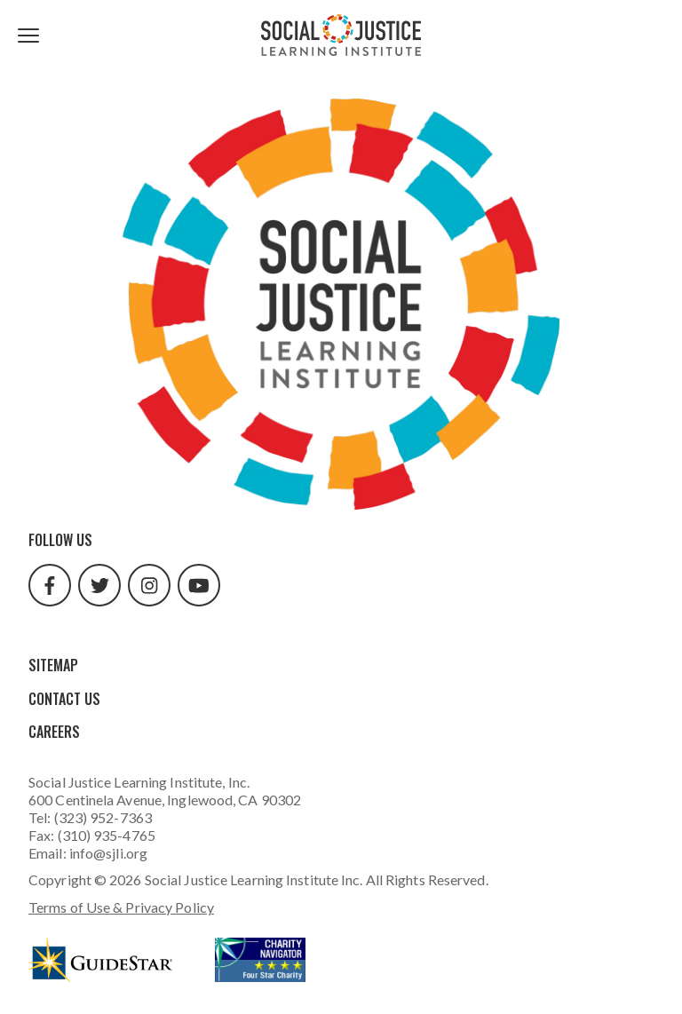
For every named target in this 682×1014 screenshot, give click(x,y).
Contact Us (64, 698)
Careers (54, 731)
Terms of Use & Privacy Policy (121, 907)
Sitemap (53, 665)
